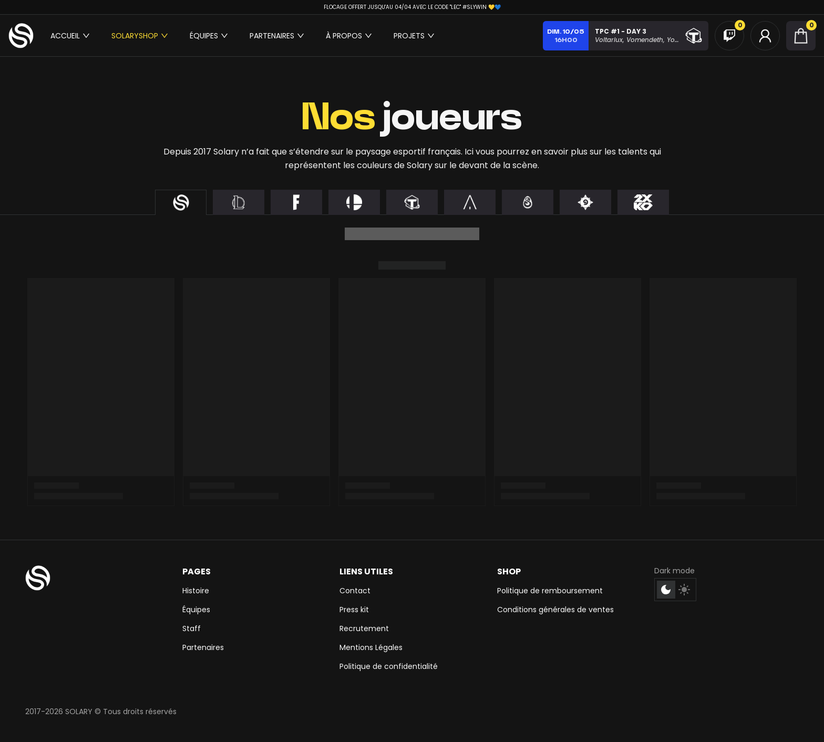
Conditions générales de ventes (555, 609)
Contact (354, 590)
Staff (191, 628)
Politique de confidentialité (388, 666)
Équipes (196, 609)
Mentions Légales (371, 647)
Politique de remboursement (550, 590)
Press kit (354, 609)
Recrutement (364, 628)
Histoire (195, 590)
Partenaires (203, 647)
